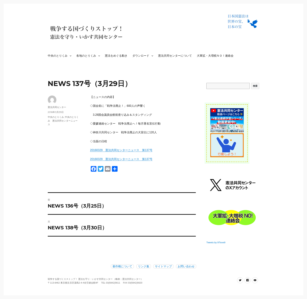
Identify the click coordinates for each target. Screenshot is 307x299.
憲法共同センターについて (175, 55)
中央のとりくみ (57, 55)
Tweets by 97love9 (215, 242)
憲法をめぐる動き (116, 55)
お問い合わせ (186, 266)
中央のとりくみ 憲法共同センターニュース (63, 121)
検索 (255, 85)
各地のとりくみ (86, 55)
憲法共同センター (57, 107)
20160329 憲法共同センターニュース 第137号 (121, 150)
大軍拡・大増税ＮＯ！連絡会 (215, 55)
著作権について (122, 266)
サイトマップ (163, 266)
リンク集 (143, 266)
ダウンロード (140, 55)
